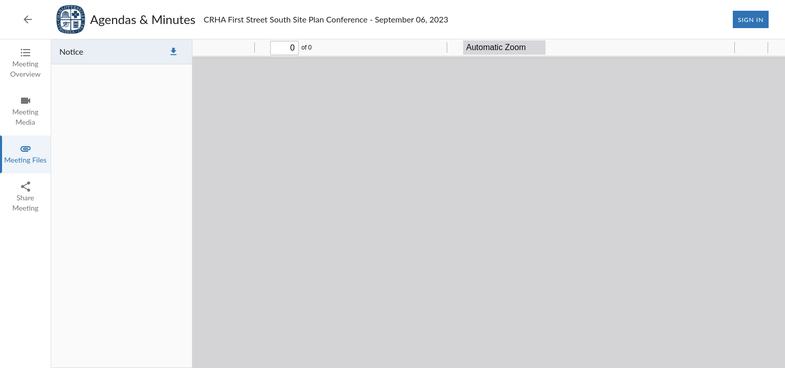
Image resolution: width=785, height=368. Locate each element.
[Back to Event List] (27, 19)
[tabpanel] (418, 203)
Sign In (751, 19)
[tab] (25, 63)
